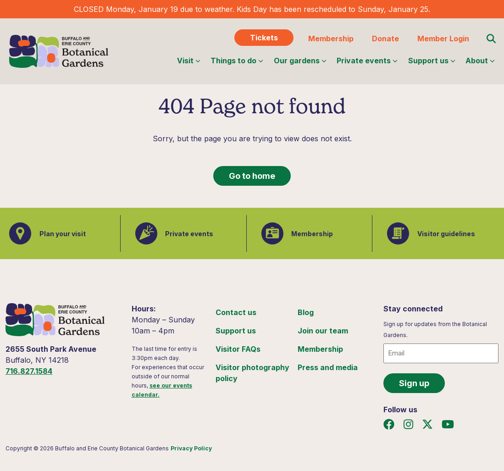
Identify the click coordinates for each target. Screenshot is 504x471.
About (480, 60)
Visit (188, 60)
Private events (367, 60)
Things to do (236, 60)
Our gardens (300, 60)
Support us (431, 60)
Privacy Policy (191, 448)
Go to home (252, 176)
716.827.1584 (29, 371)
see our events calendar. (162, 390)
